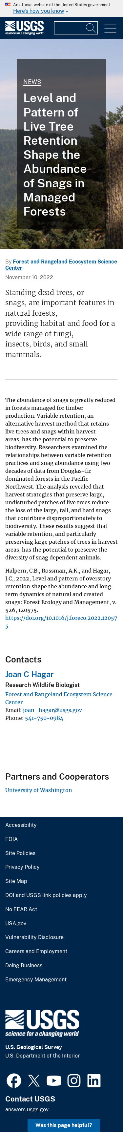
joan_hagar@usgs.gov (52, 710)
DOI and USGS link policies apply (46, 895)
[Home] (24, 33)
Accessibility (21, 825)
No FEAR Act (21, 909)
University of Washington (38, 790)
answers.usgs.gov (27, 1109)
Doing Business (23, 966)
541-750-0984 (44, 718)
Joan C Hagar (29, 674)
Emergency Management (36, 980)
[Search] (91, 27)
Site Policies (20, 853)
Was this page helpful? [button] (63, 1125)
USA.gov (15, 924)
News (32, 81)
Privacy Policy (22, 867)
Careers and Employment (36, 951)
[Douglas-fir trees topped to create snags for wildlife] (61, 144)
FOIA (11, 839)
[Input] (76, 27)
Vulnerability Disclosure (34, 937)
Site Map (16, 881)
